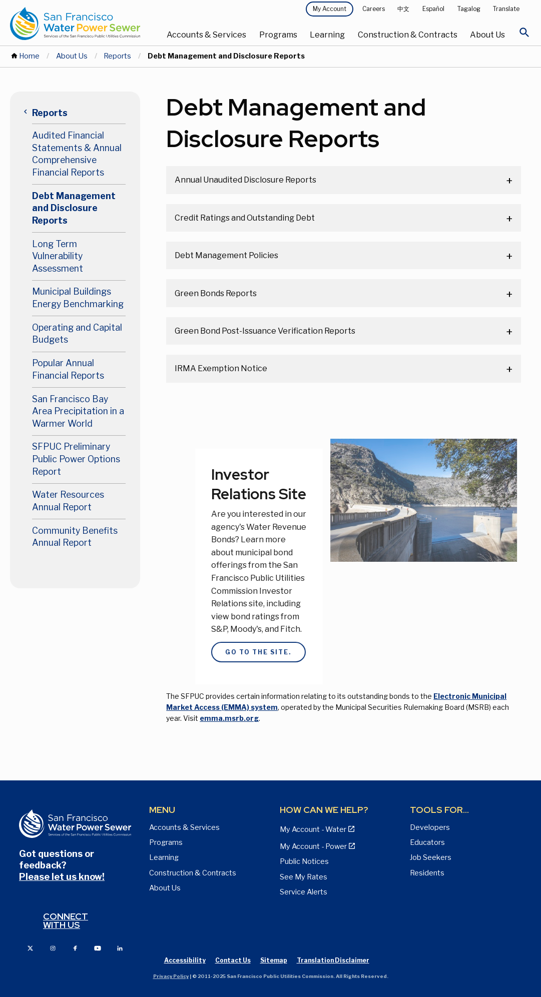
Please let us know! (62, 876)
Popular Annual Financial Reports (68, 369)
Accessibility (185, 960)
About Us (487, 35)
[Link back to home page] (75, 23)
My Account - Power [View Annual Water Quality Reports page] (313, 846)
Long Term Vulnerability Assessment (57, 256)
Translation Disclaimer (333, 960)
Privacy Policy (171, 976)
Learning (327, 35)
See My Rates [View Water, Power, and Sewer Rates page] (303, 876)
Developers (430, 827)
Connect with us (65, 920)
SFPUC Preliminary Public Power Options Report (76, 458)
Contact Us (233, 960)
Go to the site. (250, 652)
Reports (117, 56)
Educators (427, 842)
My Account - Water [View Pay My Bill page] (313, 829)
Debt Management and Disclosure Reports (74, 208)
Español (433, 9)
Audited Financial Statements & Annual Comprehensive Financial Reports (77, 154)
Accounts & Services (206, 35)
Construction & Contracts (407, 35)
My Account (329, 9)
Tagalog (468, 9)
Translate (506, 9)
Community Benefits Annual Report (75, 536)
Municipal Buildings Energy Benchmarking (78, 297)
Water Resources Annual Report (68, 500)
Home (29, 56)
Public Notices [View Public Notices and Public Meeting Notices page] (304, 861)
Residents (427, 872)
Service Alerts (303, 891)
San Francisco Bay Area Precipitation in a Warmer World (78, 411)
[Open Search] (524, 35)
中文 (403, 9)
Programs (278, 35)
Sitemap (273, 960)
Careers (373, 9)
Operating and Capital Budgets (77, 333)
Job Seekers (430, 857)
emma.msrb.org (229, 718)
